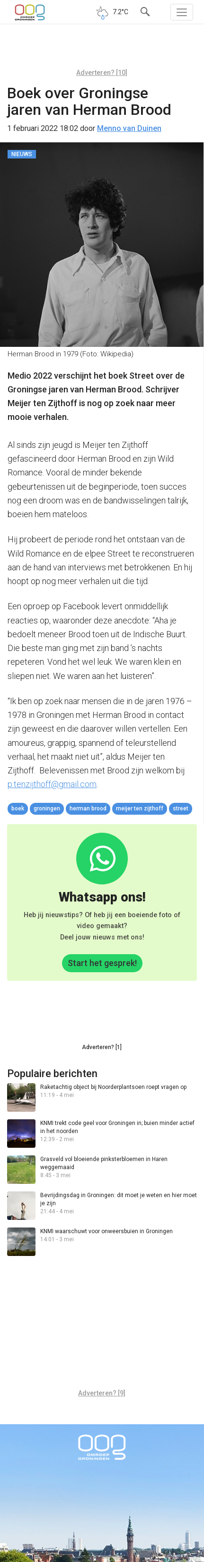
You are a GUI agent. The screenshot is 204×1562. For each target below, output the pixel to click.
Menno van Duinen (129, 128)
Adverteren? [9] (101, 1393)
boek (17, 808)
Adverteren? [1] (102, 1047)
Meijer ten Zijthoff (139, 808)
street (180, 808)
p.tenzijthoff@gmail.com (52, 784)
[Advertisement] (102, 50)
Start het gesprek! (102, 963)
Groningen (47, 808)
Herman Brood (88, 808)
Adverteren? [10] (101, 72)
